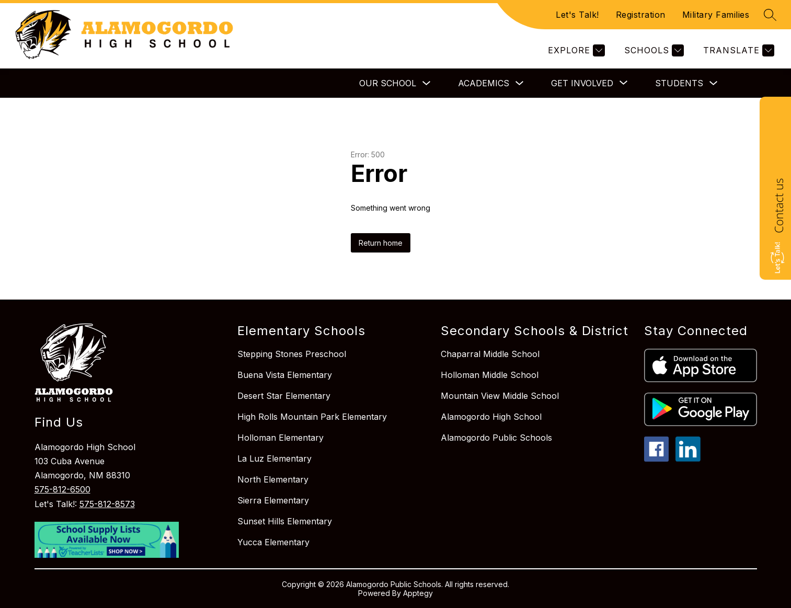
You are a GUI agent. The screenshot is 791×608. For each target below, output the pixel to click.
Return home (381, 242)
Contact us (778, 205)
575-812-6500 (62, 489)
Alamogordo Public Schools (496, 437)
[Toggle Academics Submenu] (519, 83)
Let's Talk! (577, 14)
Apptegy (418, 593)
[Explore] (575, 50)
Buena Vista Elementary (284, 375)
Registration (641, 14)
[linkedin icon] (688, 458)
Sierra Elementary (273, 500)
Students (679, 83)
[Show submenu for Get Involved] (582, 83)
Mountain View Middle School (500, 396)
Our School (387, 83)
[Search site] (770, 14)
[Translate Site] (737, 50)
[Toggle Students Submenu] (713, 83)
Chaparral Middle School (490, 354)
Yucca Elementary (273, 542)
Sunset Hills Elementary (284, 521)
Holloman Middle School (489, 375)
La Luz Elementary (274, 458)
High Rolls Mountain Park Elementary (312, 416)
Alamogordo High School (491, 416)
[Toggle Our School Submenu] (426, 83)
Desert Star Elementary (283, 396)
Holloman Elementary (280, 437)
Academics (483, 83)
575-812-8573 (107, 504)
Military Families (716, 14)
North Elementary (272, 479)
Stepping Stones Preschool (291, 354)
